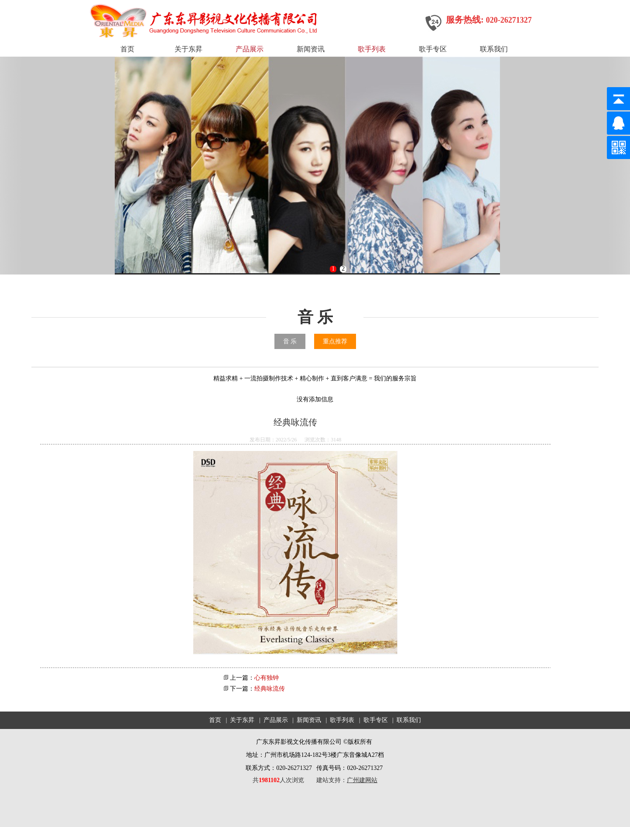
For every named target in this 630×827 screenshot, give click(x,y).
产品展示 (250, 49)
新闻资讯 (311, 49)
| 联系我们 (405, 720)
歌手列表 (372, 49)
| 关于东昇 (239, 720)
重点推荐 (335, 341)
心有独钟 (266, 677)
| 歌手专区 (372, 720)
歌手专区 (433, 49)
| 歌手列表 (339, 720)
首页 (127, 49)
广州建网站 (362, 780)
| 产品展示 (272, 720)
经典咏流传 (269, 688)
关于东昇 (188, 49)
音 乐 (290, 341)
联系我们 (494, 49)
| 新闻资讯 (305, 720)
